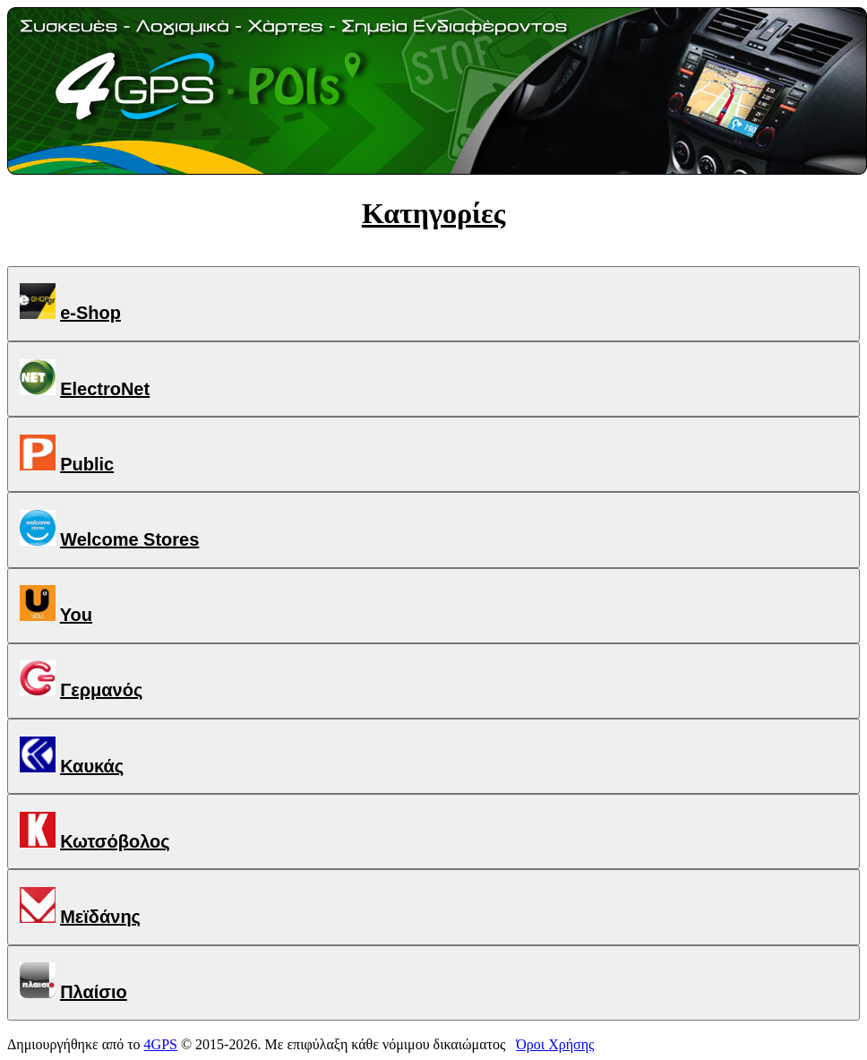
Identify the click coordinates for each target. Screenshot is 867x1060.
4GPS (160, 1044)
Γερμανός (101, 690)
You (76, 615)
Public (87, 464)
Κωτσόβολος (115, 841)
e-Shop (90, 313)
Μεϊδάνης (100, 916)
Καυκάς (92, 766)
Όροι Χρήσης (555, 1044)
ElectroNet (105, 389)
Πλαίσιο (93, 992)
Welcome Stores (129, 539)
